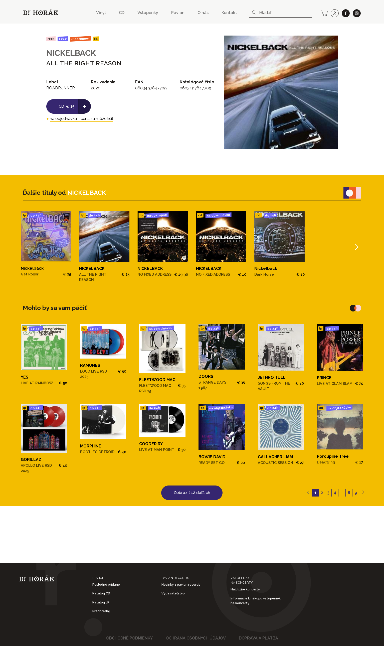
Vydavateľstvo (173, 593)
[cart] (324, 12)
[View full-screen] (332, 41)
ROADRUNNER (80, 39)
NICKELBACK (71, 53)
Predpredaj (101, 611)
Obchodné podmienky (129, 638)
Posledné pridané (106, 584)
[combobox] (280, 13)
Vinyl (101, 12)
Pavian (177, 12)
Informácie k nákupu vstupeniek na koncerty (256, 600)
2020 (63, 39)
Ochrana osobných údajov (196, 638)
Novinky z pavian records (180, 584)
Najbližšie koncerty (245, 589)
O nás (203, 12)
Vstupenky (147, 12)
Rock (51, 39)
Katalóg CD (101, 593)
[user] (335, 13)
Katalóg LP (100, 602)
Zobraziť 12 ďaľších (191, 492)
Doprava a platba (258, 638)
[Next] (356, 247)
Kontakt (229, 12)
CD (121, 12)
